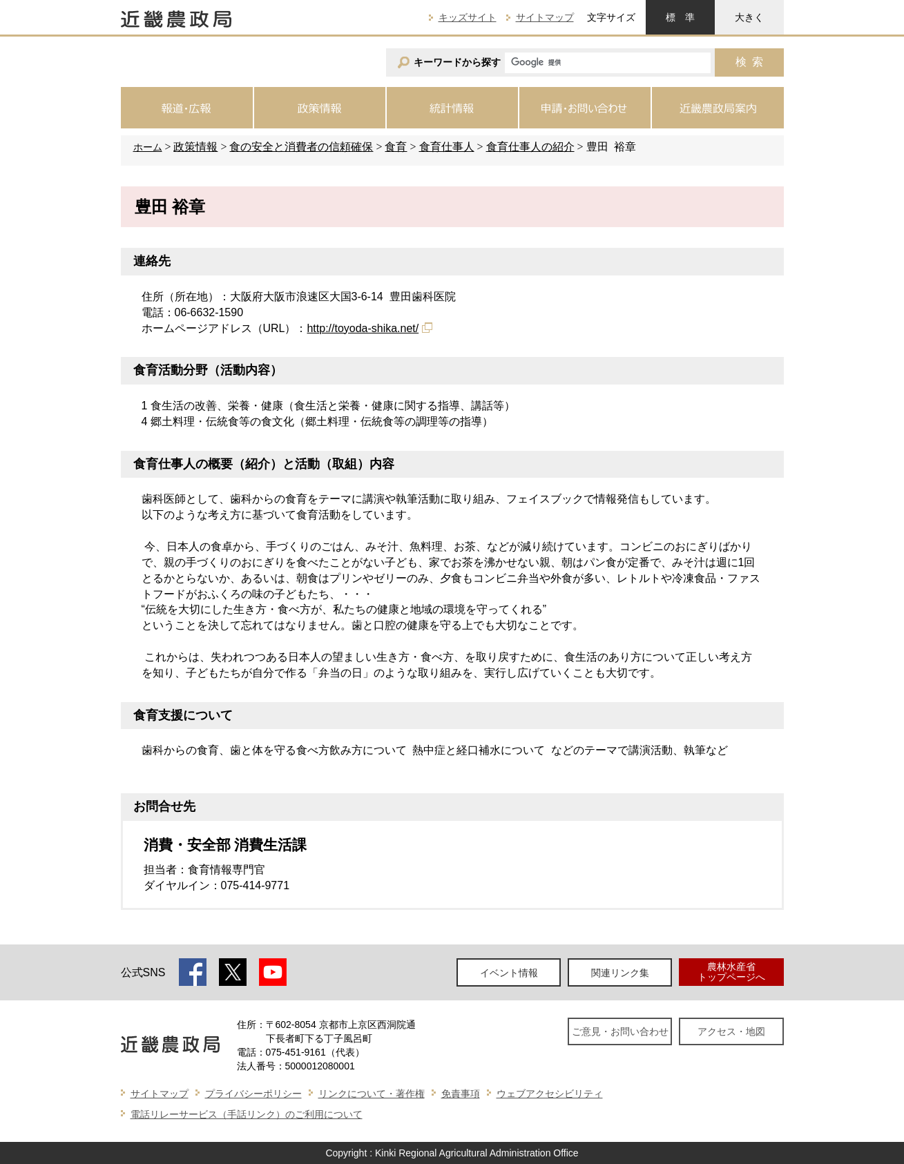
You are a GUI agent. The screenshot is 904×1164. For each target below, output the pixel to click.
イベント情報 (509, 972)
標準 (680, 17)
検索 (749, 62)
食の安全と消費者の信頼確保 (301, 147)
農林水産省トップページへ (731, 971)
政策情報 (195, 147)
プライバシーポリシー (253, 1093)
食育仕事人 (446, 147)
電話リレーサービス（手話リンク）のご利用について (247, 1114)
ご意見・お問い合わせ (620, 1031)
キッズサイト (468, 17)
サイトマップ (545, 17)
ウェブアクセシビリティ (550, 1093)
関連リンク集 (620, 972)
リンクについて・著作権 (371, 1093)
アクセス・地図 (731, 1031)
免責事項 (460, 1093)
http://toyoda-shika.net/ (363, 328)
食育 (396, 147)
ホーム (147, 147)
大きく (749, 17)
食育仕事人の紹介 (530, 147)
